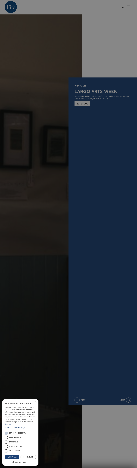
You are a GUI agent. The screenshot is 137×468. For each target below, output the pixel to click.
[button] (20, 428)
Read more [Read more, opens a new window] (8, 424)
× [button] (36, 402)
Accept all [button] (12, 457)
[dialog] (68, 234)
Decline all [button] (28, 457)
